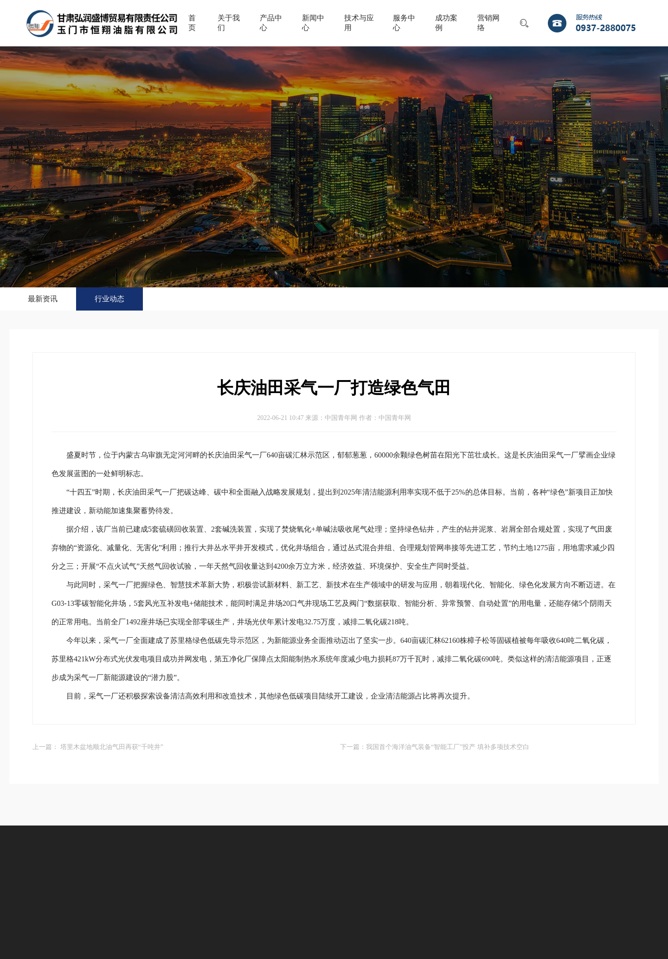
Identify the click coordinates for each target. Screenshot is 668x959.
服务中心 (404, 23)
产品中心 (271, 23)
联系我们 (429, 876)
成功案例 (446, 23)
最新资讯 (43, 299)
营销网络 (488, 23)
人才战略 (379, 876)
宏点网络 (380, 912)
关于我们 (229, 23)
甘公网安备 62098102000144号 (316, 912)
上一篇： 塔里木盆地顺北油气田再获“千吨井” (97, 746)
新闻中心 (313, 23)
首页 (192, 23)
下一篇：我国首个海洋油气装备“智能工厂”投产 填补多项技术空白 (434, 746)
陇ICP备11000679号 (238, 912)
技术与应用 (359, 23)
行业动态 (109, 299)
